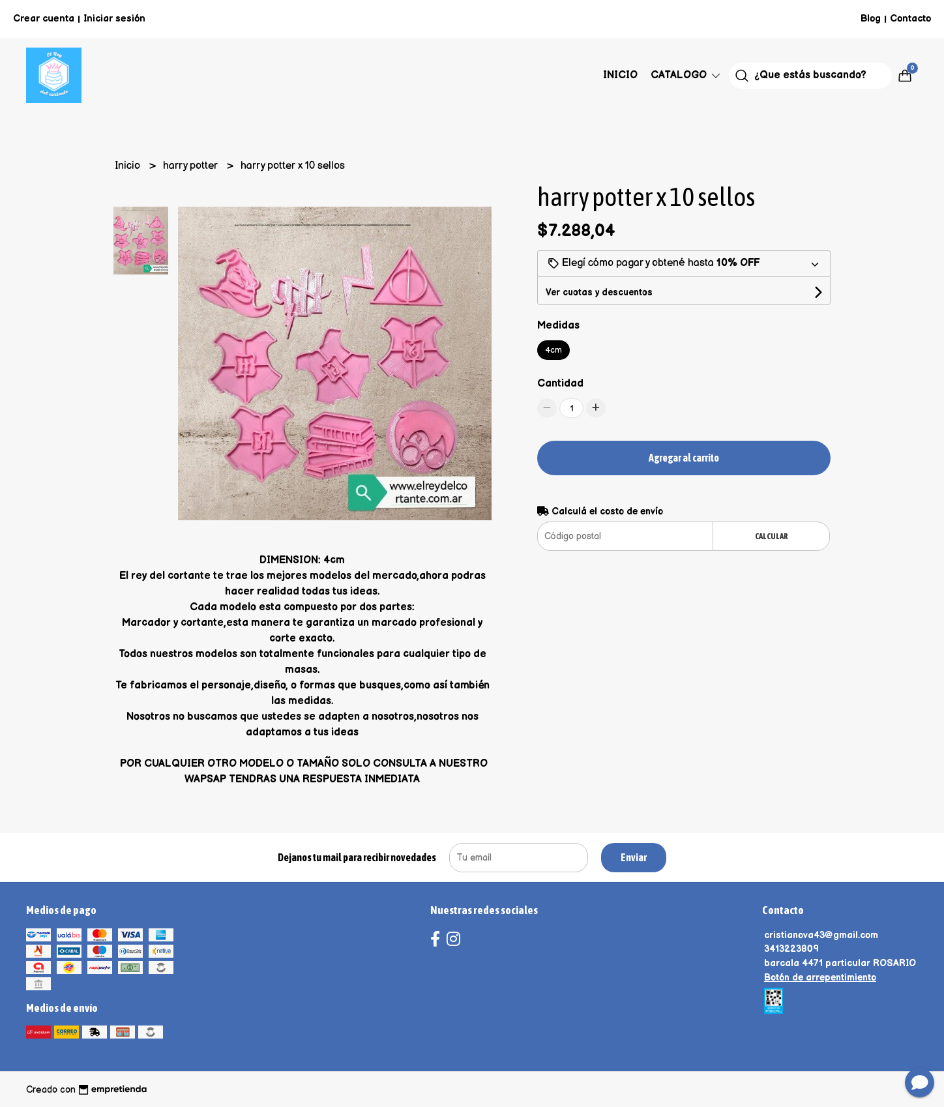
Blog (871, 18)
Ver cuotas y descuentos (599, 292)
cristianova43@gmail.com (821, 935)
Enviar (634, 857)
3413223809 (791, 948)
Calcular (771, 536)
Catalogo (686, 75)
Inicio (620, 75)
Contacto (910, 18)
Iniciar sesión (114, 18)
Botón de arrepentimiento (820, 977)
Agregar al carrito (684, 458)
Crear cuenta (43, 18)
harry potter (191, 166)
